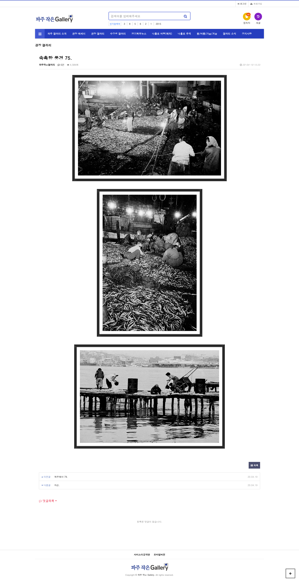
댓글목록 (46, 501)
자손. (57, 485)
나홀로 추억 (184, 33)
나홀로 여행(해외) (162, 33)
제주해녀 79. (61, 476)
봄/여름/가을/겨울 (207, 33)
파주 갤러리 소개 (57, 33)
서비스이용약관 (142, 554)
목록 (254, 465)
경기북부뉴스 (138, 33)
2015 (158, 23)
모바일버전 (159, 554)
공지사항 (247, 33)
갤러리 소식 (229, 33)
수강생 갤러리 (118, 33)
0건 (61, 64)
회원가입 (256, 3)
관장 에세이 (78, 33)
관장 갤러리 (97, 33)
